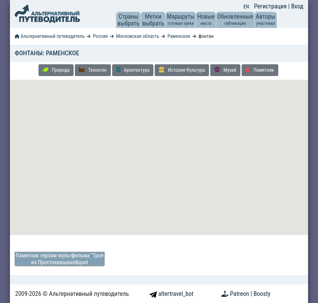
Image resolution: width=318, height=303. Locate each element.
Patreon (240, 293)
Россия (100, 36)
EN (246, 7)
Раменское (178, 36)
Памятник (260, 70)
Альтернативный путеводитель (49, 36)
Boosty (261, 293)
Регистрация (271, 6)
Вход (297, 6)
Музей (225, 70)
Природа (56, 70)
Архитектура (133, 70)
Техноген (93, 70)
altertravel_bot (171, 293)
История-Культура (182, 70)
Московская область (137, 36)
